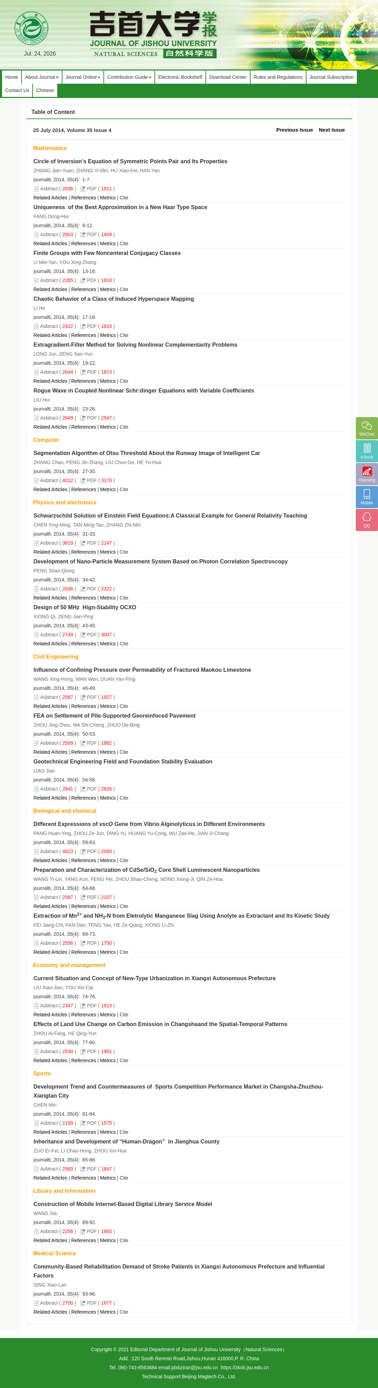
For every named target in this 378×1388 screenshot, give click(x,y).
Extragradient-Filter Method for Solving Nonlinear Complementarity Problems (136, 345)
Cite (124, 197)
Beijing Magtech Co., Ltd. (209, 1376)
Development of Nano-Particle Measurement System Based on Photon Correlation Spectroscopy (161, 561)
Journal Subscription (332, 77)
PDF (92, 188)
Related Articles (50, 197)
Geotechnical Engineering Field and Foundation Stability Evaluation (123, 762)
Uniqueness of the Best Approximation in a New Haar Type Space (121, 207)
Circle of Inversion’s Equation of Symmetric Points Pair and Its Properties (131, 161)
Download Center (228, 77)
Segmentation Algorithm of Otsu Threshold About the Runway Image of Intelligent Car (147, 453)
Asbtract (49, 188)
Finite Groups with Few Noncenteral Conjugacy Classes (107, 253)
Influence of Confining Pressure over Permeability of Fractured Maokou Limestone (142, 670)
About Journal (41, 77)
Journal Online (83, 77)
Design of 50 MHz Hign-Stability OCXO (85, 607)
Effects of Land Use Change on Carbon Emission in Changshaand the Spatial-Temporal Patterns (160, 1024)
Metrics (108, 197)
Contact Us (17, 90)
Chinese (45, 90)
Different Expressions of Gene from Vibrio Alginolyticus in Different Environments (149, 824)
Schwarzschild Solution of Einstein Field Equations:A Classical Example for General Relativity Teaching (171, 516)
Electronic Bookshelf (180, 77)
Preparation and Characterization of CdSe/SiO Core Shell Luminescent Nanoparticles (147, 870)
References (83, 197)
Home (11, 77)
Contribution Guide (129, 77)
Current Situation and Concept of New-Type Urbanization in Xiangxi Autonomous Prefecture (155, 978)
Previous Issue (294, 130)
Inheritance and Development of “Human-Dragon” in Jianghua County (127, 1142)
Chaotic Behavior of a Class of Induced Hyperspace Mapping (114, 299)
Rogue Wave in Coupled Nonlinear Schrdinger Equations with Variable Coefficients (144, 391)
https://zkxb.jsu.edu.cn (245, 1367)
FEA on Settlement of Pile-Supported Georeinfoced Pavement (115, 716)
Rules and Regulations (278, 77)
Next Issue (332, 130)
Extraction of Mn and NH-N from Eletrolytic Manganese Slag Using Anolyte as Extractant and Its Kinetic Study (182, 916)
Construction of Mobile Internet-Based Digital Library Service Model (123, 1204)
